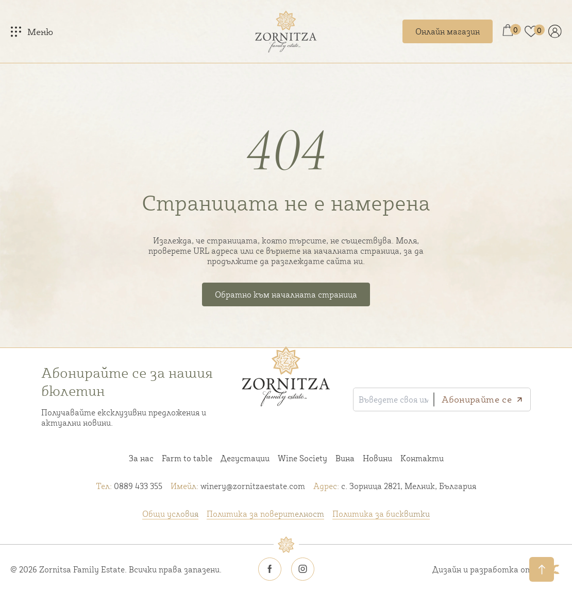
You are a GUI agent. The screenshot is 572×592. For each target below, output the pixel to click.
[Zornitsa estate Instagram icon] (302, 569)
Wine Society (302, 458)
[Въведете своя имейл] (393, 399)
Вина (345, 458)
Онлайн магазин (447, 31)
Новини (377, 458)
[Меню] (31, 31)
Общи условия (170, 514)
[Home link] (286, 31)
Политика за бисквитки (381, 514)
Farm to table (187, 458)
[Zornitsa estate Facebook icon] (269, 569)
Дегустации (245, 458)
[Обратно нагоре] (541, 569)
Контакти (422, 458)
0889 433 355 (129, 486)
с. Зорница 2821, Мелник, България (394, 486)
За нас (141, 458)
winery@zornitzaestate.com (238, 486)
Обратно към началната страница (286, 294)
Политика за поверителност (265, 514)
